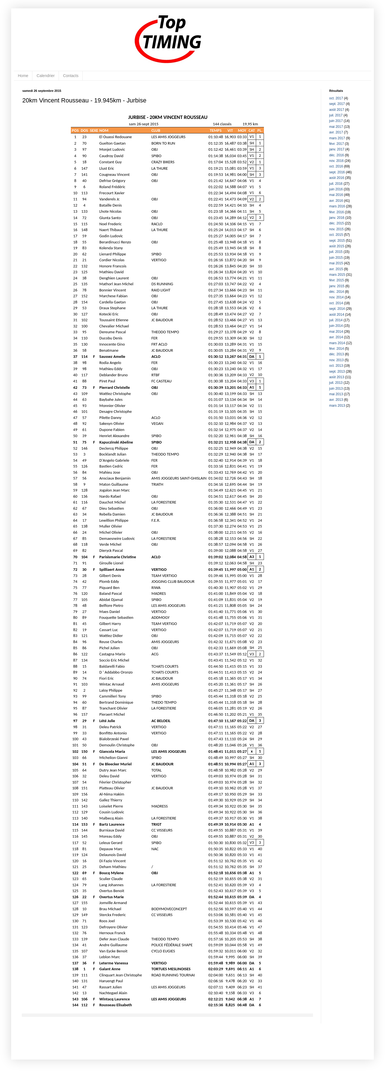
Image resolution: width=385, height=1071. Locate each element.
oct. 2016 (336, 166)
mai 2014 (336, 332)
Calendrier (46, 75)
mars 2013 (337, 406)
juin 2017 (336, 121)
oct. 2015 (336, 235)
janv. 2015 (337, 286)
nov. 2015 (336, 229)
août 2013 (336, 377)
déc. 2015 (336, 223)
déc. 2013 (336, 354)
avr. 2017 (336, 132)
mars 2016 (337, 206)
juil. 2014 (336, 320)
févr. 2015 (336, 280)
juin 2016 (336, 189)
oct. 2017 (336, 98)
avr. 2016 (336, 201)
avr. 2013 (336, 400)
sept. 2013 (337, 371)
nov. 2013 (336, 360)
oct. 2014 (336, 303)
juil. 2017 (336, 115)
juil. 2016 (336, 184)
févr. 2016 (336, 212)
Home (23, 75)
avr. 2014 (336, 337)
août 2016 (336, 178)
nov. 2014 (336, 297)
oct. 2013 (336, 366)
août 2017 (336, 110)
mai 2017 (336, 127)
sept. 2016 (337, 172)
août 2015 (336, 246)
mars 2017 (337, 138)
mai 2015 (336, 263)
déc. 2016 (336, 155)
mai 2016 (336, 195)
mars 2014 (337, 343)
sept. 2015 (337, 241)
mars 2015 (337, 275)
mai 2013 (336, 394)
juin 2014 (336, 326)
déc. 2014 (336, 292)
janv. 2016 (337, 218)
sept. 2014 (337, 309)
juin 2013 (336, 388)
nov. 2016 (336, 161)
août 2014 (336, 315)
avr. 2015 (336, 269)
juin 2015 (336, 258)
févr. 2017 (336, 144)
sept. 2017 (337, 104)
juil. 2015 (336, 252)
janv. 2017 (337, 149)
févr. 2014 (336, 349)
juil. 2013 (336, 383)
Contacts (70, 75)
